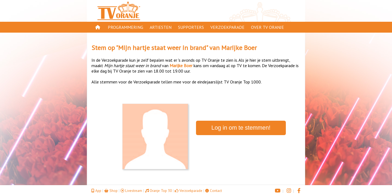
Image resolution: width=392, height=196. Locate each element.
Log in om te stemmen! (241, 128)
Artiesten (160, 27)
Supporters (191, 27)
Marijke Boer (239, 47)
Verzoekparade (227, 27)
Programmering (125, 27)
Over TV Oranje (267, 27)
